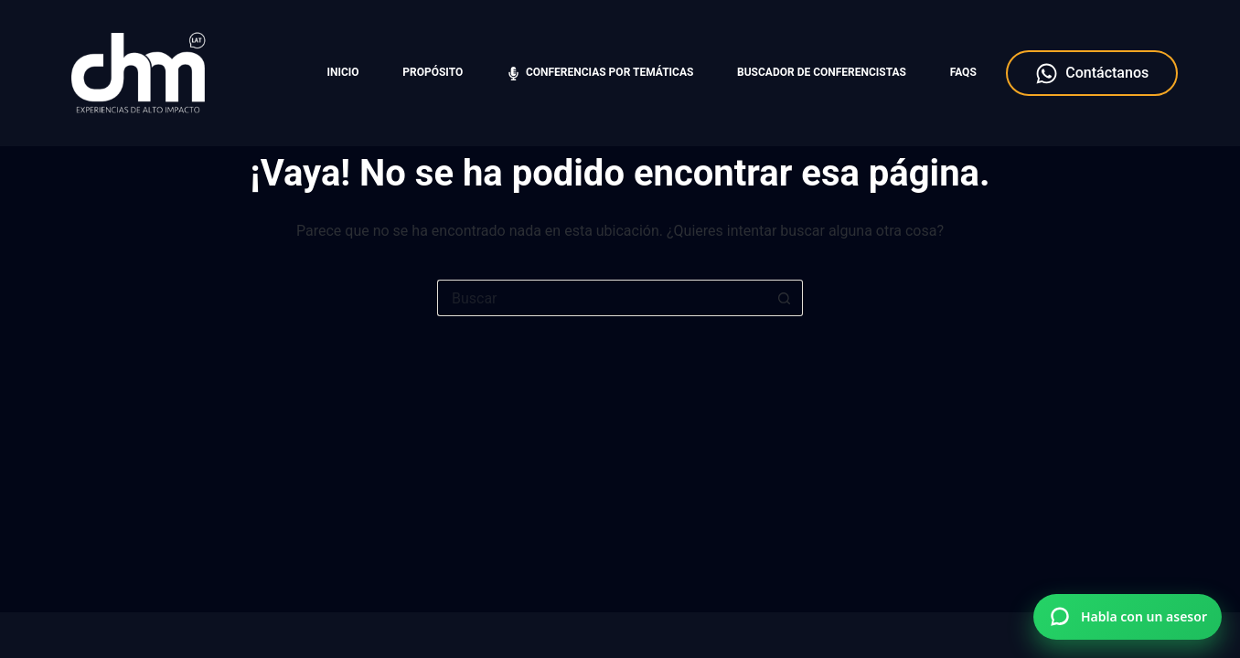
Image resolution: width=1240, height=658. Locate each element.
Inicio (343, 72)
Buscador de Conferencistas (821, 72)
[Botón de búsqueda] (784, 298)
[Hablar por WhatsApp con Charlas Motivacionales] (1127, 617)
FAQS (963, 72)
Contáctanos (1092, 73)
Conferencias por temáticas (600, 73)
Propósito (432, 72)
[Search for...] (601, 298)
